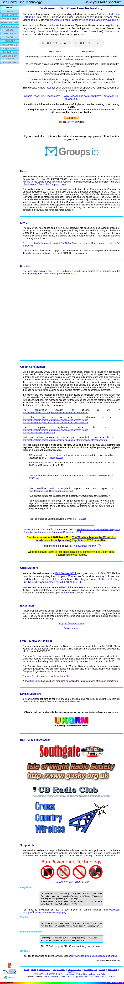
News (33, 969)
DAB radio (29, 17)
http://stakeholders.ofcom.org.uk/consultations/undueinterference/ (55, 412)
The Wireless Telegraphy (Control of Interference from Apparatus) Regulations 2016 (76, 539)
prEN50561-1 (9, 44)
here (68, 592)
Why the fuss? (59, 969)
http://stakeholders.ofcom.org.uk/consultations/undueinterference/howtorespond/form (65, 440)
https (49, 87)
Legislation (69, 974)
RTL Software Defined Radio (72, 271)
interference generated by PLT (59, 273)
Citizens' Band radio (83, 20)
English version (71, 628)
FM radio (114, 14)
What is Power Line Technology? (42, 96)
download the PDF (86, 545)
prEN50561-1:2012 (54, 974)
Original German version (71, 623)
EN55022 (39, 974)
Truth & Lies (81, 974)
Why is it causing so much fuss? (82, 96)
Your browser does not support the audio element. (55, 43)
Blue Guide (35, 681)
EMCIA (71, 972)
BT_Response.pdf (54, 457)
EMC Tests (112, 969)
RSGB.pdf (34, 478)
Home (26, 969)
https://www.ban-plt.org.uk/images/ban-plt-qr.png (92, 956)
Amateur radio (62, 20)
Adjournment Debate (98, 974)
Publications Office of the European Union (45, 184)
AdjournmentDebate (9, 57)
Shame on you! (90, 969)
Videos (102, 969)
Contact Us (9, 62)
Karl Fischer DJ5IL (66, 573)
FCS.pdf (82, 519)
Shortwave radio (108, 20)
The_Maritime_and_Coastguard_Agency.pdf (51, 491)
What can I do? (74, 969)
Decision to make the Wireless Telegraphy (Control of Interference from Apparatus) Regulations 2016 (71, 530)
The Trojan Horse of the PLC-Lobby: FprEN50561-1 (65, 976)
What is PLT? (44, 969)
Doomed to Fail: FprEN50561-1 (63, 582)
